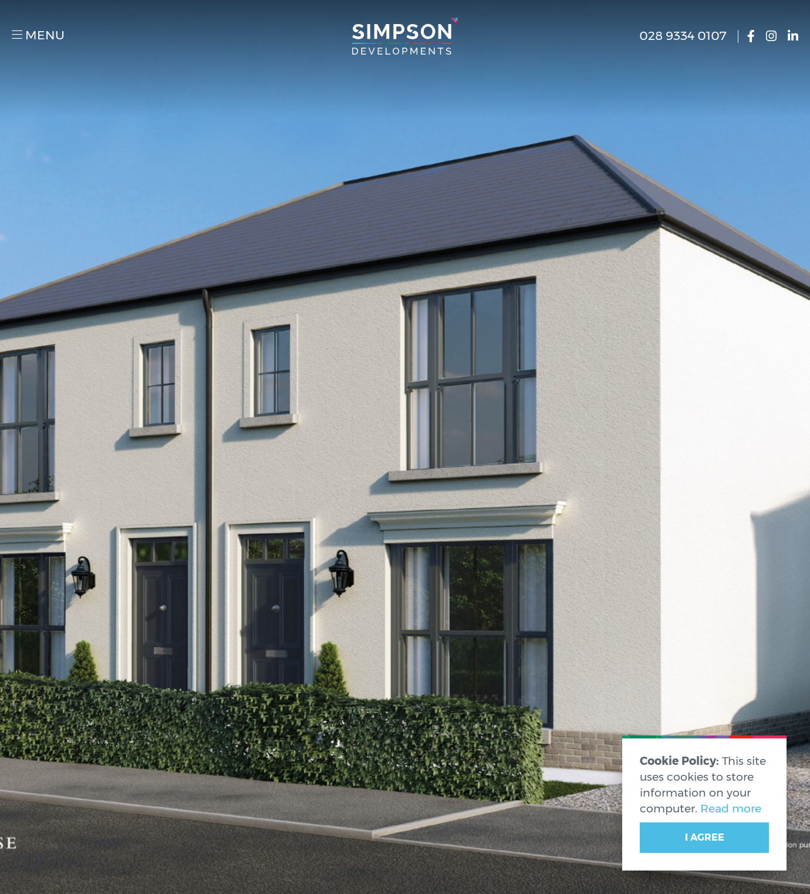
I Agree (704, 837)
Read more (730, 808)
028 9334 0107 (683, 36)
